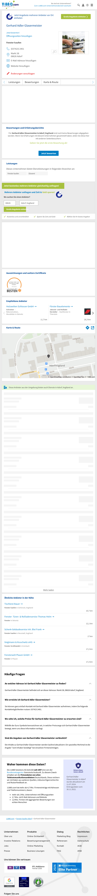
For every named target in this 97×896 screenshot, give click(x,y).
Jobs (6, 846)
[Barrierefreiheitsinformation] (88, 5)
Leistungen (14, 82)
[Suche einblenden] (79, 5)
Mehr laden (48, 589)
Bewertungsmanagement (38, 841)
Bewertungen (32, 82)
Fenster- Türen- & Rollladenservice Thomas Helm (27, 616)
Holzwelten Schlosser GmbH (20, 306)
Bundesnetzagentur (15, 772)
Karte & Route (51, 82)
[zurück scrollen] (4, 82)
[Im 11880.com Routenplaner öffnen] (87, 327)
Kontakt (60, 846)
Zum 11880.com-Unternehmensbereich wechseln (52, 6)
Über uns (8, 836)
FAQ (59, 851)
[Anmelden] (84, 5)
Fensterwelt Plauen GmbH (17, 654)
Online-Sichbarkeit (35, 836)
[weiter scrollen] (93, 82)
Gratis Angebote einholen (76, 16)
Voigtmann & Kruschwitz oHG (18, 642)
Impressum (82, 836)
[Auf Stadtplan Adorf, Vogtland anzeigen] (92, 327)
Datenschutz (83, 841)
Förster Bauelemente (60, 306)
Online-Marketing (35, 846)
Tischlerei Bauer (12, 603)
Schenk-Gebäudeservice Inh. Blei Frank (23, 629)
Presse (7, 851)
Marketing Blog (63, 836)
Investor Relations (12, 841)
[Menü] (93, 5)
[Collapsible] (90, 684)
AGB (79, 846)
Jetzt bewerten (48, 153)
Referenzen (62, 841)
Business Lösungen (35, 851)
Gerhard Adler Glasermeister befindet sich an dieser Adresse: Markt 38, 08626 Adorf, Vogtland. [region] (44, 690)
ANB (79, 851)
